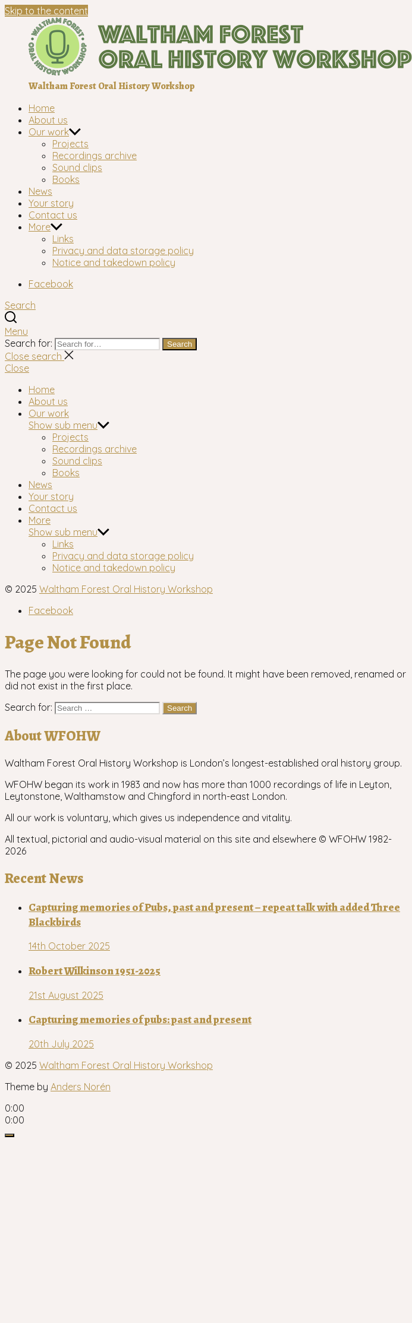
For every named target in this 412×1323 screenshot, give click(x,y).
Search (179, 344)
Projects (70, 144)
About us (48, 120)
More (40, 227)
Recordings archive (94, 156)
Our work (49, 132)
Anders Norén (81, 1087)
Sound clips (77, 167)
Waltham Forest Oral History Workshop (126, 589)
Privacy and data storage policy (123, 251)
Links (63, 239)
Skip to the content (46, 11)
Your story (51, 203)
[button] (206, 331)
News (40, 191)
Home (42, 108)
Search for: (30, 343)
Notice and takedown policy (113, 262)
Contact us (53, 215)
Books (66, 179)
